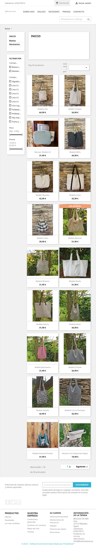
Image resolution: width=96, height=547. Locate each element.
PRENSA (66, 11)
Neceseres (54, 11)
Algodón (16, 81)
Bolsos (12, 40)
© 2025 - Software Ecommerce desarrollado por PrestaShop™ (48, 543)
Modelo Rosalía (42, 410)
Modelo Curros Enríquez (75, 410)
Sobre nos (28, 11)
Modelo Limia (75, 195)
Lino (15, 85)
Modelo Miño (75, 152)
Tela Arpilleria (16, 117)
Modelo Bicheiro (42, 281)
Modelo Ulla (43, 109)
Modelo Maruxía (75, 238)
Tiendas (30, 532)
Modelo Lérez (42, 238)
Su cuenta (55, 513)
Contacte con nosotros (36, 525)
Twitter (13, 502)
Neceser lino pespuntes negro (75, 453)
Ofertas (8, 517)
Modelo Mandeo (42, 195)
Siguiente (82, 466)
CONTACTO (78, 11)
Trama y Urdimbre (16, 121)
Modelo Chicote (75, 367)
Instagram (18, 502)
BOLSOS (42, 11)
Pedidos (53, 526)
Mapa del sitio (33, 528)
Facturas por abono (58, 529)
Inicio (12, 36)
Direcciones (55, 532)
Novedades (9, 520)
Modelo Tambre (75, 109)
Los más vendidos (12, 523)
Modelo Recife (75, 281)
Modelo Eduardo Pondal (42, 453)
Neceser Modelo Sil (42, 152)
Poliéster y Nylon (16, 113)
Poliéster (16, 109)
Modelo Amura (42, 324)
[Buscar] (75, 19)
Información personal (59, 516)
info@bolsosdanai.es (83, 541)
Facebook (7, 502)
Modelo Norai (75, 324)
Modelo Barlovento (42, 367)
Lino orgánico (16, 105)
